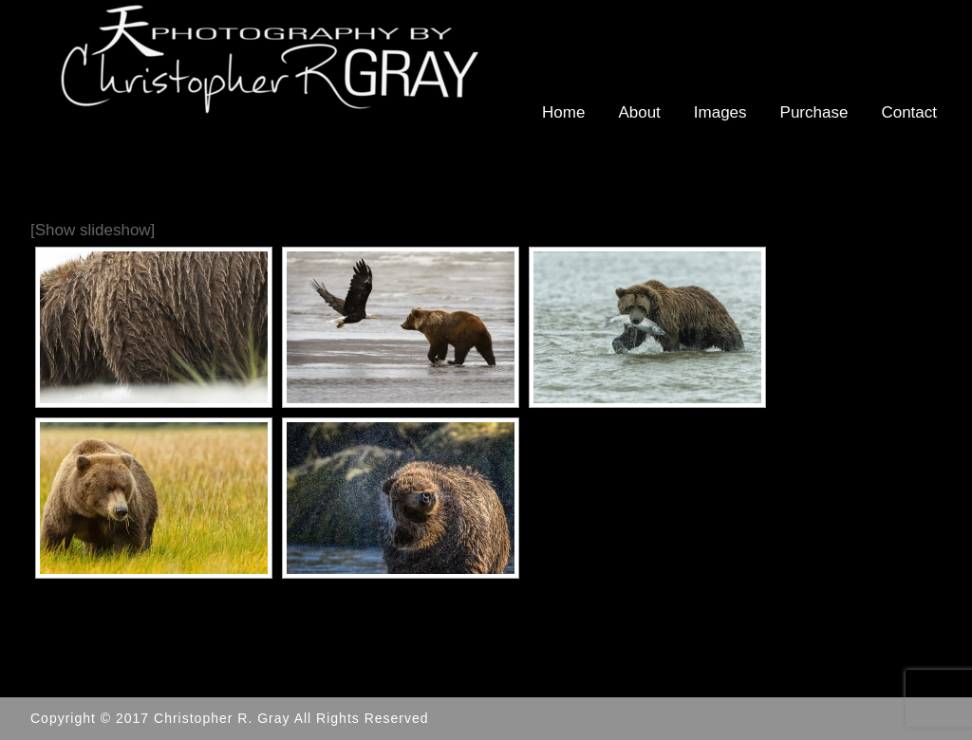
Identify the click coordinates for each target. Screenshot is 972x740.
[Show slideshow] (92, 230)
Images (720, 112)
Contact (909, 112)
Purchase (814, 112)
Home (563, 112)
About (639, 112)
